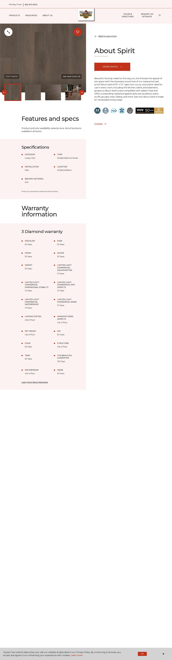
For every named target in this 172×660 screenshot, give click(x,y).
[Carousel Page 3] (53, 92)
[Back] (4, 92)
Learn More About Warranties (35, 382)
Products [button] (14, 15)
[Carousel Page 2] (33, 92)
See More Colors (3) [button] (71, 76)
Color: (12, 76)
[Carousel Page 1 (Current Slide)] (12, 92)
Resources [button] (31, 15)
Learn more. (77, 655)
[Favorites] (159, 15)
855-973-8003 (31, 4)
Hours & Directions (128, 15)
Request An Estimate (147, 15)
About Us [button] (47, 15)
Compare (100, 123)
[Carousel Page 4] (73, 92)
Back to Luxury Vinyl (105, 36)
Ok (142, 654)
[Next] (81, 92)
